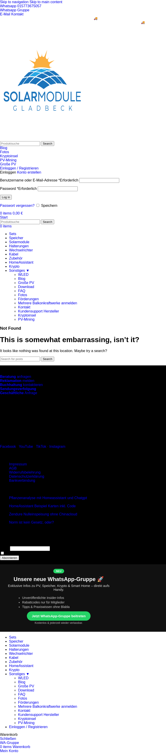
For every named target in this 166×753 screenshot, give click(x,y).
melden (17, 381)
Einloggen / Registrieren (28, 727)
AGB (13, 468)
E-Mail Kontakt (11, 14)
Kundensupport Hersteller (38, 311)
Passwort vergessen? (17, 205)
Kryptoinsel (9, 156)
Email (4, 548)
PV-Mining (8, 160)
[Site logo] (42, 139)
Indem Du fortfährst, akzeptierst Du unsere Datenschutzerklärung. (56, 553)
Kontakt (24, 307)
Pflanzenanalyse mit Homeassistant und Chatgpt (48, 498)
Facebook (8, 446)
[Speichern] (37, 205)
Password (18, 189)
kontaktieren (21, 385)
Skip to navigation (15, 2)
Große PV (8, 164)
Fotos (4, 152)
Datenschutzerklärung (26, 476)
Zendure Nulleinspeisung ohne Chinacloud (43, 514)
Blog (3, 148)
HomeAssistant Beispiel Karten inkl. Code (42, 506)
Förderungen (28, 299)
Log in (6, 197)
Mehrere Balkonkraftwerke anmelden (47, 303)
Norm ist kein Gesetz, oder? (31, 522)
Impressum (18, 464)
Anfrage (18, 393)
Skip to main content (46, 2)
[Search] (20, 143)
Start (4, 217)
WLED (23, 274)
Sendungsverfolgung (18, 389)
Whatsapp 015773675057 (20, 6)
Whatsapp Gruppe (14, 10)
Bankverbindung (22, 480)
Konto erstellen (29, 172)
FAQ (21, 291)
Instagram (57, 446)
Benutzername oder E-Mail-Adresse (39, 180)
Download (26, 287)
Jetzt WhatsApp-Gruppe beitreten (59, 616)
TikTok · (42, 446)
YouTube (26, 446)
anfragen (15, 377)
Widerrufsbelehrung (25, 472)
